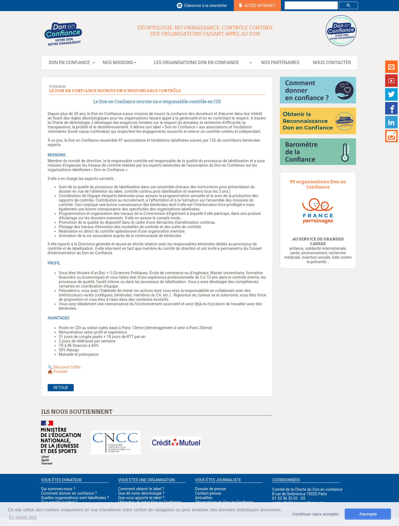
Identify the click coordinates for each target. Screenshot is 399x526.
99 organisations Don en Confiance (318, 184)
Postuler (60, 371)
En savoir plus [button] (23, 517)
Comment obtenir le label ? (141, 489)
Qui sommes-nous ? (58, 489)
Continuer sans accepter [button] (316, 514)
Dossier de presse (210, 489)
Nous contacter (332, 62)
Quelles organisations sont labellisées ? (75, 497)
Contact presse (208, 493)
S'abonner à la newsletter (205, 5)
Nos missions (118, 62)
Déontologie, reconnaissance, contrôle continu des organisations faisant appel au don (205, 31)
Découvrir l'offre (67, 367)
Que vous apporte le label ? (141, 497)
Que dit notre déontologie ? (141, 493)
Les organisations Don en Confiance (196, 62)
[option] (318, 211)
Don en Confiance (69, 62)
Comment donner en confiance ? (69, 493)
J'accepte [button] (368, 514)
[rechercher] (310, 5)
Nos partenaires (280, 62)
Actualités (203, 497)
